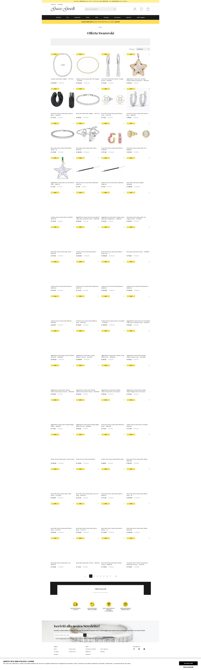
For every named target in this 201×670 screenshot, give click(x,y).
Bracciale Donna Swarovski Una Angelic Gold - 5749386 (136, 218)
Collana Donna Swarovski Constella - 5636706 (62, 218)
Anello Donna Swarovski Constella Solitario (137, 426)
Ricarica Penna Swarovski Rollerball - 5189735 (112, 184)
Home (100, 27)
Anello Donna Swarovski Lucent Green (62, 459)
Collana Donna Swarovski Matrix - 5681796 (86, 253)
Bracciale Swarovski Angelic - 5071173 (88, 114)
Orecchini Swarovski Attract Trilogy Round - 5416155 (112, 80)
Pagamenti (88, 652)
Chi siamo (60, 4)
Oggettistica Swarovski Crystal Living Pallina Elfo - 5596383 (112, 356)
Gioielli (58, 18)
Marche (128, 18)
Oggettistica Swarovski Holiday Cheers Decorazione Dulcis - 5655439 (87, 391)
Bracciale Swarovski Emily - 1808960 (138, 252)
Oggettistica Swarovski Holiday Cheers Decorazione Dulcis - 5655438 (62, 391)
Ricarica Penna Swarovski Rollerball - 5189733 (87, 184)
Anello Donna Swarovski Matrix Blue (112, 459)
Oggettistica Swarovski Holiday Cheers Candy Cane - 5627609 (136, 356)
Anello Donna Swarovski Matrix (85, 459)
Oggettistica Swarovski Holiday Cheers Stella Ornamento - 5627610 (138, 80)
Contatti (53, 4)
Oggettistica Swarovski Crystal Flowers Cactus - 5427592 (85, 356)
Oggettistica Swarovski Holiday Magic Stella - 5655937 (62, 426)
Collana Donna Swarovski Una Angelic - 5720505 (113, 322)
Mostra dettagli (188, 667)
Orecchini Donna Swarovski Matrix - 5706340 (112, 149)
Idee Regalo (141, 18)
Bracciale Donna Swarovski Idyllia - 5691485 (137, 460)
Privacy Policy (63, 639)
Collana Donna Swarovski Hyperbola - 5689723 (87, 287)
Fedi (96, 18)
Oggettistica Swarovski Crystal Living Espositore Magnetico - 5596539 (112, 218)
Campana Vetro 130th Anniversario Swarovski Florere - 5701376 (137, 564)
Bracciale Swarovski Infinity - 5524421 (88, 563)
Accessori (117, 18)
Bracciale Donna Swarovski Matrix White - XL (111, 529)
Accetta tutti (188, 663)
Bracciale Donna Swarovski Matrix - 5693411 (112, 495)
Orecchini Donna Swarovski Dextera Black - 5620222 (62, 114)
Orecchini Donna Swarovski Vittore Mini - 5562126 (137, 114)
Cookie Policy (72, 652)
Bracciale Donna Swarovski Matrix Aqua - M (137, 495)
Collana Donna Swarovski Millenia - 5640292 (62, 322)
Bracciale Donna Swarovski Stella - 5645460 (137, 529)
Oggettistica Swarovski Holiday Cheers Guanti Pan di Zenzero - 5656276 (111, 391)
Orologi (106, 18)
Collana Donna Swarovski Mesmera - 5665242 (112, 287)
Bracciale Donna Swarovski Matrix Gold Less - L (111, 253)
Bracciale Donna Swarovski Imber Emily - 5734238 (61, 495)
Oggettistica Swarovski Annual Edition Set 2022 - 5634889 (62, 356)
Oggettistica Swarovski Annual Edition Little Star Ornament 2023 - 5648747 (138, 322)
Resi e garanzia (104, 649)
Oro (67, 18)
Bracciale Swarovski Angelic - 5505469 (136, 184)
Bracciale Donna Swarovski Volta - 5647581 (61, 253)
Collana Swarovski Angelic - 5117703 (62, 79)
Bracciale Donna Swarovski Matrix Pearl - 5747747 (61, 529)
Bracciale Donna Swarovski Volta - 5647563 (86, 149)
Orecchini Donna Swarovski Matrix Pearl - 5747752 (111, 114)
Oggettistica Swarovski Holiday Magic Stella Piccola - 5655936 (87, 426)
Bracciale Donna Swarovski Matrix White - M (61, 149)
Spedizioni (88, 655)
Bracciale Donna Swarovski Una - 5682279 (61, 564)
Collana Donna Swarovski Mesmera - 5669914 (138, 287)
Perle (88, 18)
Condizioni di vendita (91, 649)
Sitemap (103, 652)
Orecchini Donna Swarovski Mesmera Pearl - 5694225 (112, 426)
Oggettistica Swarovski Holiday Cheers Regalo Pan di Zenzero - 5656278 (136, 391)
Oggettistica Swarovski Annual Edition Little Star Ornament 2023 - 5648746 (88, 218)
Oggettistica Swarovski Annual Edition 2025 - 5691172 (62, 184)
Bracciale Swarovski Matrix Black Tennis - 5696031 (111, 564)
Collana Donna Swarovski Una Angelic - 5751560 (87, 80)
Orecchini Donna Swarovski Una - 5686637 (137, 149)
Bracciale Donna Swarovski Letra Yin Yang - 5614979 (87, 495)
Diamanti (77, 18)
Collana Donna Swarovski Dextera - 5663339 (62, 287)
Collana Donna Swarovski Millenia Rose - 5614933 (86, 322)
